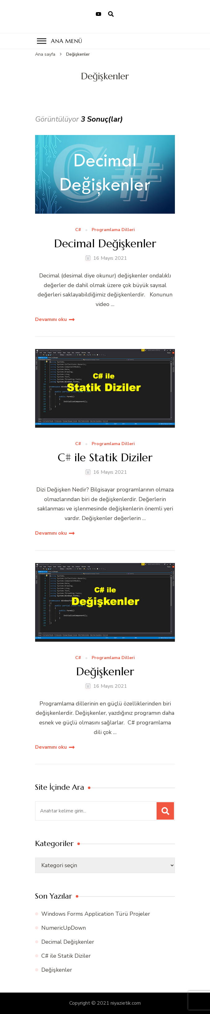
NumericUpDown (63, 928)
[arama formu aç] (111, 14)
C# (78, 230)
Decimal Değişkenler (105, 243)
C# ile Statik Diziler (105, 457)
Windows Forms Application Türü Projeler (95, 914)
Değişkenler (105, 671)
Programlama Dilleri (113, 230)
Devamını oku (51, 319)
